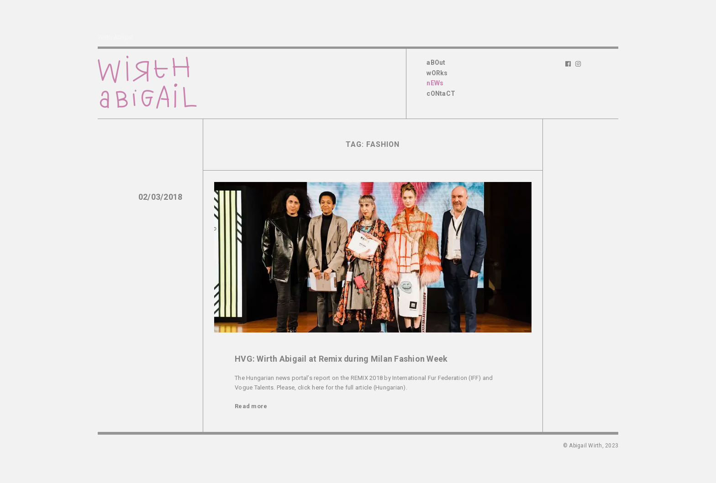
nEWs (434, 83)
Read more (251, 406)
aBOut (435, 62)
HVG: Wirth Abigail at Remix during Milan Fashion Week (341, 359)
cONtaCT (440, 93)
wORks (437, 73)
